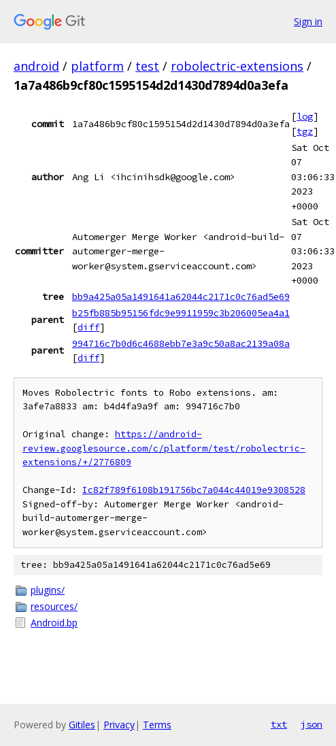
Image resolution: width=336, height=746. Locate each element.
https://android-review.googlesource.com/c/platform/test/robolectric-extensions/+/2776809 (163, 448)
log (305, 116)
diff (88, 327)
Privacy (119, 724)
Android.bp (54, 622)
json (311, 724)
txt (279, 724)
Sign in (308, 21)
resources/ (54, 606)
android (36, 66)
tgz (305, 131)
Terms (157, 724)
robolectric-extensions (237, 66)
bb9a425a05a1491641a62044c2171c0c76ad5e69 (181, 296)
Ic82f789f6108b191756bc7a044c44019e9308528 (193, 490)
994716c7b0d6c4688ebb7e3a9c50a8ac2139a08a (181, 343)
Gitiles (82, 724)
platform (97, 66)
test (147, 66)
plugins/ (48, 589)
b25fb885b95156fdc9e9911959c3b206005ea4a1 (181, 313)
